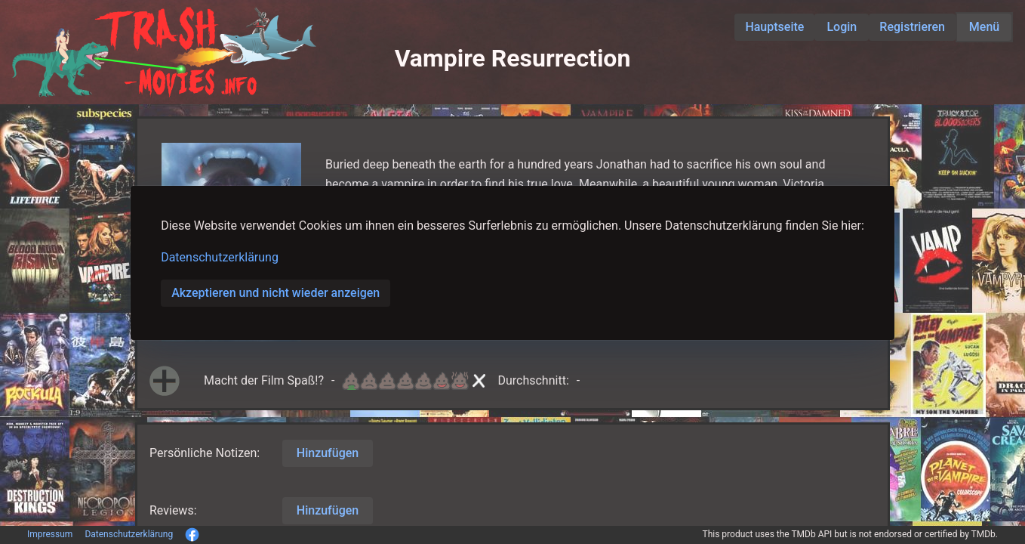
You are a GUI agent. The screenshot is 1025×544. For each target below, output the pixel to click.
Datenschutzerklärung (220, 257)
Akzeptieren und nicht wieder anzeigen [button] (275, 293)
